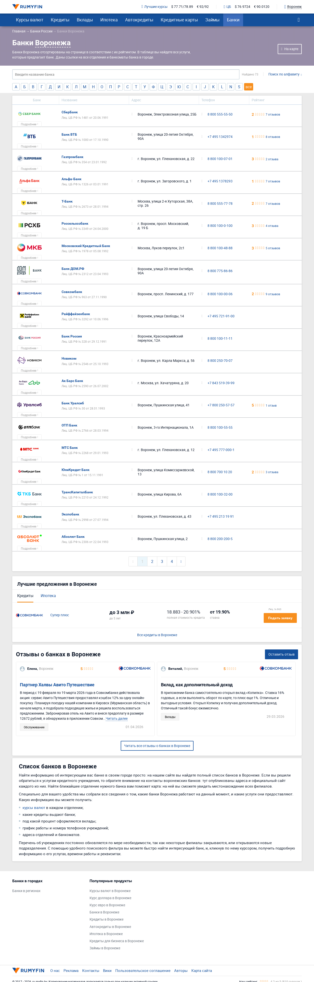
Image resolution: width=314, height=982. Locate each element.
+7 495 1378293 (220, 181)
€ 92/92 (203, 7)
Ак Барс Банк (72, 381)
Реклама (71, 970)
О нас (55, 970)
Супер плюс (59, 615)
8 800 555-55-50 (220, 114)
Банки (233, 20)
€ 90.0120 (261, 7)
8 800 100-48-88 (220, 248)
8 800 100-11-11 (220, 339)
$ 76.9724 (242, 7)
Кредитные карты (179, 20)
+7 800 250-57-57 (221, 405)
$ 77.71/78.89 (182, 7)
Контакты (90, 970)
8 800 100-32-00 (220, 494)
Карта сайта (201, 970)
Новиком (69, 358)
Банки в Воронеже (104, 912)
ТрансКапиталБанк (77, 492)
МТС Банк (70, 448)
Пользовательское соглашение (142, 970)
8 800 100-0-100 (220, 226)
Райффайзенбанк (76, 314)
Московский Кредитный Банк (86, 246)
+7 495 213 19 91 (221, 516)
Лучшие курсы (155, 7)
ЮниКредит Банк (76, 470)
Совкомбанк (72, 292)
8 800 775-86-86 (220, 271)
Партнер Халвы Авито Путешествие (57, 684)
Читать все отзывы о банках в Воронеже (157, 745)
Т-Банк (67, 201)
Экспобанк (70, 514)
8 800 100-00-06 (220, 294)
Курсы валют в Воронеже (110, 891)
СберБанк (70, 112)
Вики (107, 970)
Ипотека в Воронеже (106, 934)
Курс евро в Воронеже (107, 905)
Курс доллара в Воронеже (110, 898)
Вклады (85, 20)
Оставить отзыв (281, 654)
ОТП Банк (69, 425)
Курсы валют (29, 20)
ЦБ (227, 7)
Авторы (181, 970)
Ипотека (109, 20)
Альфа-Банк (71, 179)
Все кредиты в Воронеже (157, 635)
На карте (291, 48)
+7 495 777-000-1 (221, 450)
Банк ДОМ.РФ (73, 269)
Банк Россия (72, 336)
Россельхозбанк (75, 223)
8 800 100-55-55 (220, 427)
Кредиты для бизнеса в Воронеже (117, 941)
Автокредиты (139, 20)
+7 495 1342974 (220, 137)
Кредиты (60, 20)
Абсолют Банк (73, 537)
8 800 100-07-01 (220, 159)
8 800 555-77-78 (220, 204)
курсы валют (34, 807)
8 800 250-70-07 (220, 361)
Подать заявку (280, 618)
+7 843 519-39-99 (221, 383)
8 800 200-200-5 (220, 539)
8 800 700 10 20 (220, 472)
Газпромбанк (72, 157)
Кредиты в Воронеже (106, 919)
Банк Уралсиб (73, 403)
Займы (212, 20)
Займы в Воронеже (105, 948)
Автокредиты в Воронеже (110, 927)
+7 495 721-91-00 (221, 316)
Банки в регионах (26, 891)
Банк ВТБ (69, 134)
